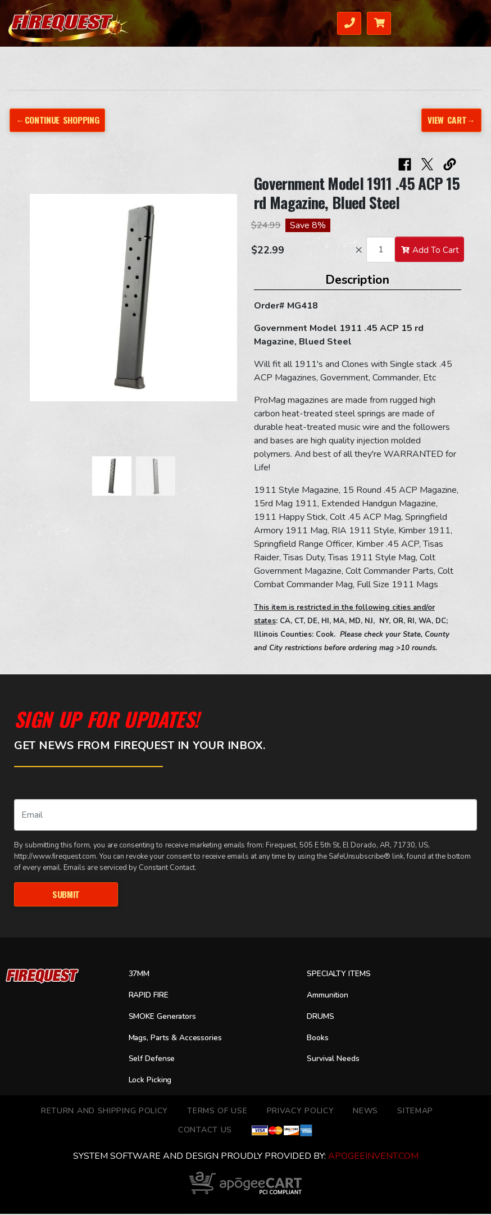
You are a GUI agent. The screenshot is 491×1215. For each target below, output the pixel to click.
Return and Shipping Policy (104, 1111)
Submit (66, 894)
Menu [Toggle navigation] (460, 22)
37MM (141, 974)
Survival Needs (337, 1060)
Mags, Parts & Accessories (181, 1038)
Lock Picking (153, 1080)
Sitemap (415, 1111)
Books (319, 1038)
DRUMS (322, 1017)
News (365, 1111)
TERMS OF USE (217, 1111)
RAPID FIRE (151, 995)
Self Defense (154, 1060)
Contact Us (205, 1130)
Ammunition (330, 995)
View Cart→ (450, 119)
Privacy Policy (300, 1111)
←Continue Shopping (58, 119)
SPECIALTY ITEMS (342, 974)
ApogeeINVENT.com (373, 1157)
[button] (41, 303)
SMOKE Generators (167, 1017)
